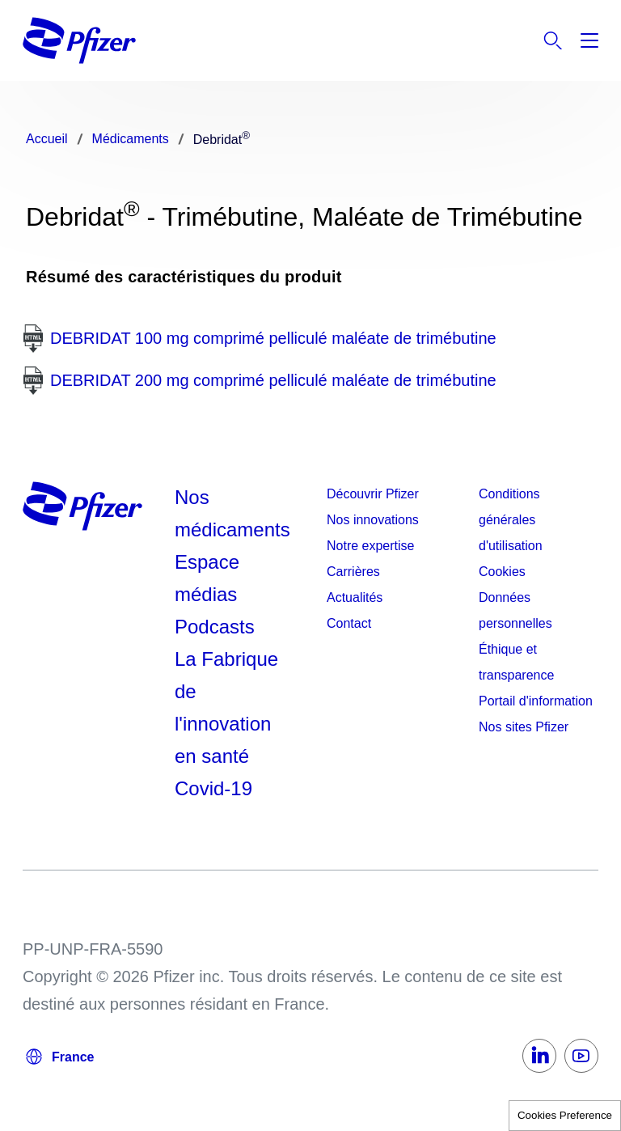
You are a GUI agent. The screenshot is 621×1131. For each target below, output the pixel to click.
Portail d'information (536, 701)
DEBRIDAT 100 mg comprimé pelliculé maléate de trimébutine (273, 338)
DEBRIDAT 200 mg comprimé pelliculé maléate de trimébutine (273, 380)
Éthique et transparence (516, 662)
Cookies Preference (565, 1115)
